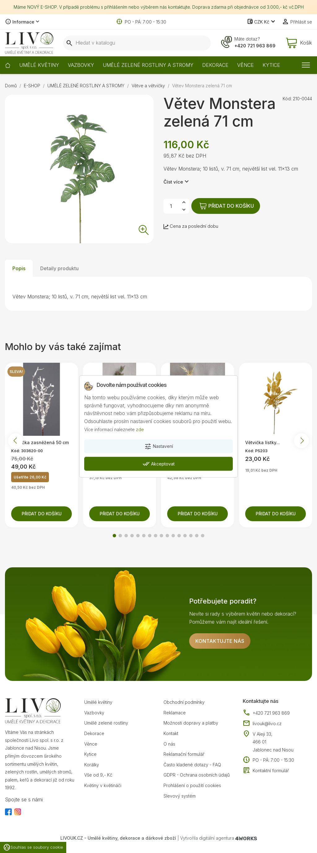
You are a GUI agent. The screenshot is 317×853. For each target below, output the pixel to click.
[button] (114, 535)
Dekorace (94, 733)
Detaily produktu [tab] (59, 268)
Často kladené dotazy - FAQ (192, 764)
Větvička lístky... (262, 442)
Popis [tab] (18, 268)
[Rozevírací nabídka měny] (262, 22)
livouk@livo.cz (262, 724)
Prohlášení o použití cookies (192, 785)
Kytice (90, 754)
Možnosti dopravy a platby (190, 722)
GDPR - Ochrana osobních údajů (196, 774)
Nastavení (158, 446)
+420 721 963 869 (255, 45)
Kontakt (170, 733)
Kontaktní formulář (266, 771)
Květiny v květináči (102, 785)
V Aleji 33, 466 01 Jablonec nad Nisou (273, 741)
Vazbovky (94, 712)
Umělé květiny (98, 702)
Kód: (287, 98)
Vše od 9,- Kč (98, 774)
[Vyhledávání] (137, 43)
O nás (169, 744)
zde (140, 429)
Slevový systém (179, 796)
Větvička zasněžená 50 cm (40, 442)
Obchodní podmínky (184, 702)
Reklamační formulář (183, 754)
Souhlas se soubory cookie (33, 847)
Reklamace (174, 712)
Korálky (91, 764)
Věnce (90, 744)
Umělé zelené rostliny (106, 722)
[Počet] (170, 206)
